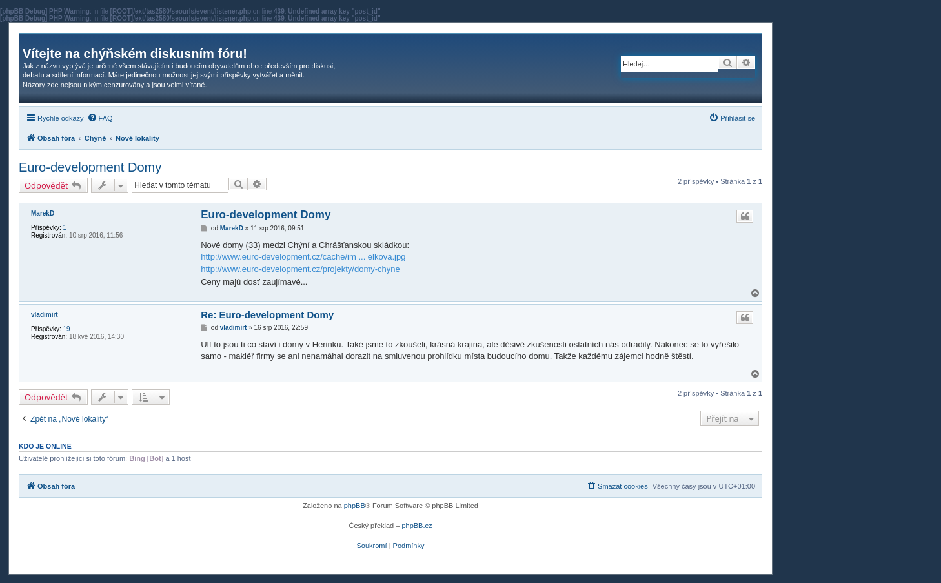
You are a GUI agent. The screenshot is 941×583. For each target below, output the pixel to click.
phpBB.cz (416, 525)
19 (66, 328)
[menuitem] (100, 118)
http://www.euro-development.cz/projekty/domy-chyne (300, 269)
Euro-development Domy (90, 167)
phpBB (354, 505)
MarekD (42, 213)
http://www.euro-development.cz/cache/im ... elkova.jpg (303, 256)
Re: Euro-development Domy (267, 314)
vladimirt (44, 314)
